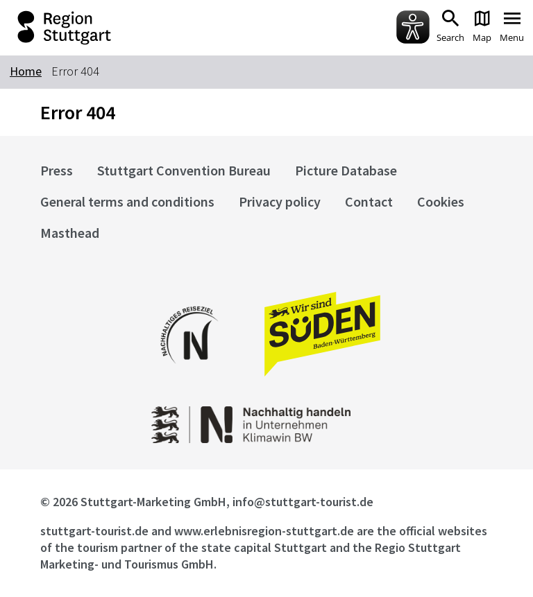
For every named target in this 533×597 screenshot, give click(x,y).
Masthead (69, 232)
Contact (369, 201)
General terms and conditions (127, 201)
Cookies (440, 201)
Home (26, 71)
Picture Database (346, 170)
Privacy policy (280, 201)
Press (56, 170)
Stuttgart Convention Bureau (184, 170)
